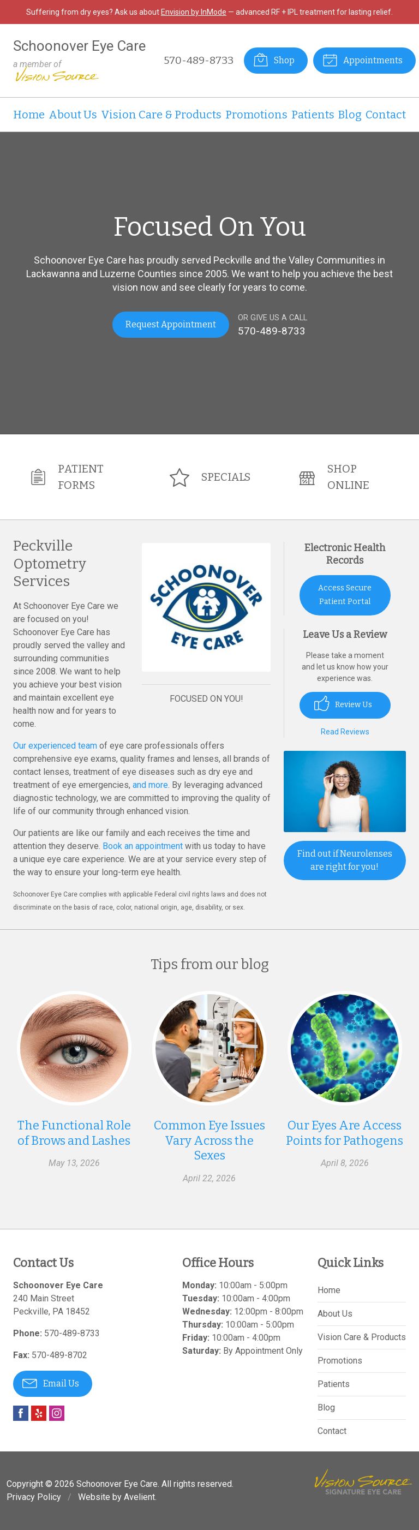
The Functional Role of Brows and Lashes (74, 1133)
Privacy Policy (34, 1497)
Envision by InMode (193, 12)
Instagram (56, 1413)
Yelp (38, 1413)
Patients (312, 114)
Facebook (20, 1413)
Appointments (362, 59)
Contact (386, 114)
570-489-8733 (199, 60)
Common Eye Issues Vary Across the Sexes (209, 1140)
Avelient (139, 1497)
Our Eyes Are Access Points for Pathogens (344, 1133)
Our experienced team (55, 745)
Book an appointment (143, 846)
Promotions (256, 114)
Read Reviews (345, 731)
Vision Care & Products (161, 114)
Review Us (343, 703)
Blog (350, 114)
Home (29, 114)
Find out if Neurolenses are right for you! (344, 860)
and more (150, 785)
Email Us (50, 1382)
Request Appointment (170, 324)
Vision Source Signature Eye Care (363, 1482)
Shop (274, 59)
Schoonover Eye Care (117, 1484)
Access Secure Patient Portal (345, 594)
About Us (73, 114)
